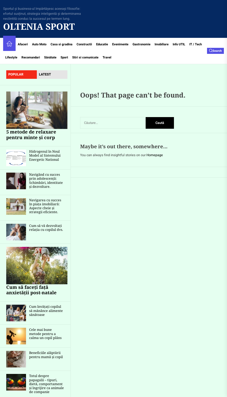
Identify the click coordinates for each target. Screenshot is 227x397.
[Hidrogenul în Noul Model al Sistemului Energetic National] (16, 158)
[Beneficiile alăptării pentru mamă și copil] (16, 359)
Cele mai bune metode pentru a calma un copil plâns (45, 333)
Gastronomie (141, 44)
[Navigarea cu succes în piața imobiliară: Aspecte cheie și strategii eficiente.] (16, 206)
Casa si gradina (61, 44)
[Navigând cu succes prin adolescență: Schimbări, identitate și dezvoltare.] (16, 181)
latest (45, 74)
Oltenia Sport (39, 26)
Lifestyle (11, 57)
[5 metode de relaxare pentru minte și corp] (36, 110)
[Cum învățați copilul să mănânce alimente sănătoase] (16, 313)
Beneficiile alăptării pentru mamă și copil (46, 354)
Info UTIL (179, 44)
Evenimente (120, 44)
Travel (107, 57)
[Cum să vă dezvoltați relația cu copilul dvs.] (16, 232)
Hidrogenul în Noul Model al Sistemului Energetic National (45, 155)
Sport (64, 57)
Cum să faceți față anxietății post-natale (31, 290)
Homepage (154, 155)
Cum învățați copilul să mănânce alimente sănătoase (46, 310)
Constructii (84, 44)
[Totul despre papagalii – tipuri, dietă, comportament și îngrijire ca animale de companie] (16, 382)
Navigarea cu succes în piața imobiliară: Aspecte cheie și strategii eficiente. (45, 206)
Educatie (102, 44)
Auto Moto (39, 44)
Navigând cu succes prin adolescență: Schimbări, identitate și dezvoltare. (46, 180)
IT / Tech (195, 44)
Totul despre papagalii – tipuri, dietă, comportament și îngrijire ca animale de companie (46, 384)
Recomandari (30, 57)
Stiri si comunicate (85, 57)
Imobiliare (162, 44)
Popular (15, 74)
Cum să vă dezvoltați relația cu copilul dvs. (46, 227)
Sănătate (50, 57)
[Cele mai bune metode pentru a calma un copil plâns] (16, 336)
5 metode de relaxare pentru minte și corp (31, 134)
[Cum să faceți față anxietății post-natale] (36, 265)
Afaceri (23, 44)
